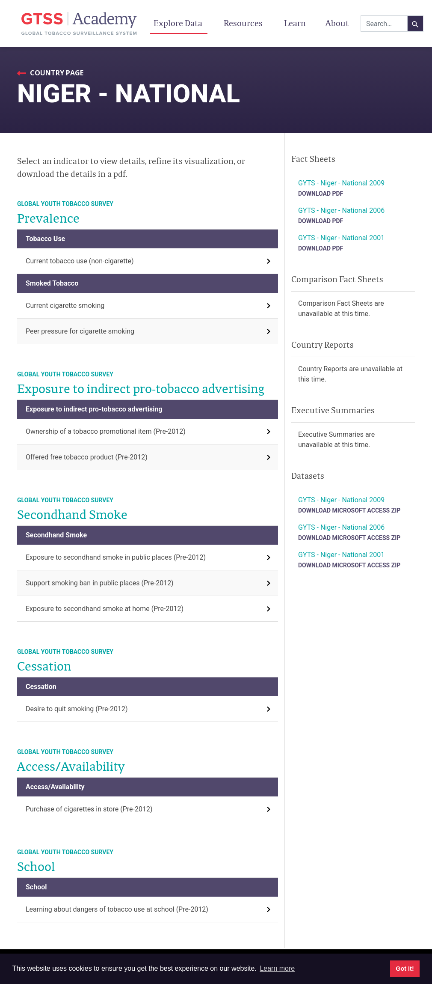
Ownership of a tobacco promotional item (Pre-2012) (106, 431)
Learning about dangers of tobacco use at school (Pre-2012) (117, 909)
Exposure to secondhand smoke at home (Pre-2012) (104, 609)
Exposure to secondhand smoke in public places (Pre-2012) (116, 557)
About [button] (338, 23)
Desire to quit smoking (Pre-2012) (77, 709)
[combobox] (384, 23)
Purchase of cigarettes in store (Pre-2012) (89, 809)
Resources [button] (244, 23)
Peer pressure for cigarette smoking (80, 331)
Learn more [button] (277, 968)
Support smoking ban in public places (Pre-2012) (100, 583)
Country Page (55, 73)
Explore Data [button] (179, 23)
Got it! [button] (405, 968)
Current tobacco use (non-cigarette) (80, 261)
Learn (295, 23)
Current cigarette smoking (65, 305)
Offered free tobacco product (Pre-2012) (87, 457)
